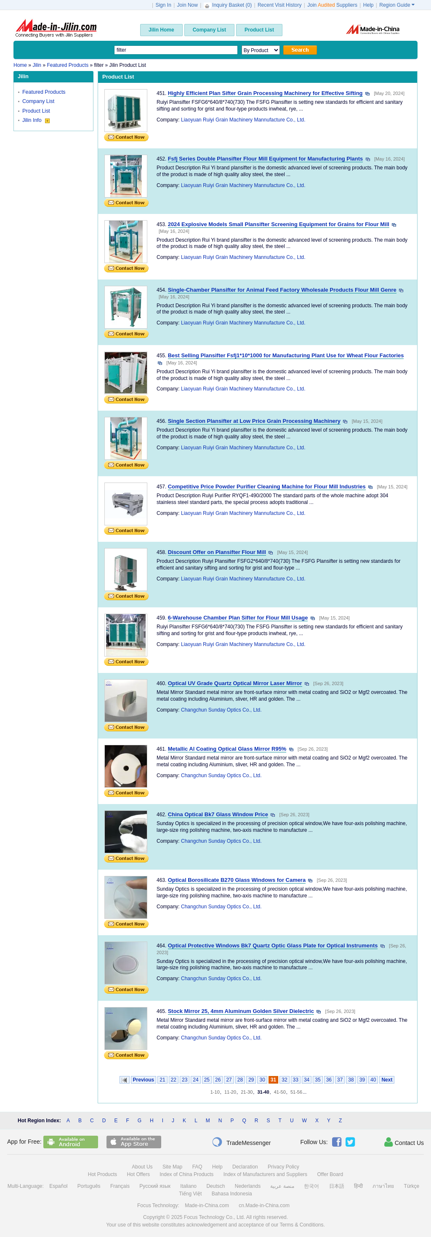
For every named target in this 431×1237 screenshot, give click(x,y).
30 (262, 1080)
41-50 (280, 1092)
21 (162, 1080)
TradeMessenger (241, 1142)
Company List (38, 101)
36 (329, 1080)
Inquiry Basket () (228, 5)
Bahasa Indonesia (232, 1194)
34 (306, 1080)
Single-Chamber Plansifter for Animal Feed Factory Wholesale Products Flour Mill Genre (282, 290)
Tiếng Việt (190, 1194)
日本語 (336, 1186)
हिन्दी (358, 1186)
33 (295, 1080)
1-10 (215, 1092)
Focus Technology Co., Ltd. (214, 1217)
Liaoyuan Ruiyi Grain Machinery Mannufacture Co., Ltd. (243, 120)
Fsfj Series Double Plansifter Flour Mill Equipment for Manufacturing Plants (265, 159)
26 (218, 1080)
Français (120, 1186)
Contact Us (404, 1142)
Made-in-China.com (207, 1205)
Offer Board (330, 1174)
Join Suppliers (332, 5)
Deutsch (215, 1186)
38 (351, 1080)
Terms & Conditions (301, 1225)
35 (317, 1080)
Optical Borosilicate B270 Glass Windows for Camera (237, 880)
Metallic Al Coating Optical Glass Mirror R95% (227, 749)
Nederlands (248, 1186)
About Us (142, 1167)
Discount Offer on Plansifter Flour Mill (217, 552)
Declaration (245, 1167)
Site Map (172, 1167)
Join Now (187, 5)
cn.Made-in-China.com (264, 1205)
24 (195, 1080)
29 (251, 1080)
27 (228, 1080)
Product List (36, 111)
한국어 (311, 1186)
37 (340, 1080)
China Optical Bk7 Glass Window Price (218, 814)
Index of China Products (186, 1174)
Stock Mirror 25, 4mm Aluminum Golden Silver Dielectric (241, 1011)
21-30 (247, 1092)
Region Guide (397, 5)
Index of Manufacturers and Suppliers (265, 1174)
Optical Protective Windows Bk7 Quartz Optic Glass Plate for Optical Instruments (273, 945)
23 (184, 1080)
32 (284, 1080)
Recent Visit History (279, 5)
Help (368, 5)
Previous (143, 1080)
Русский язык (154, 1186)
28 (240, 1080)
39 (362, 1080)
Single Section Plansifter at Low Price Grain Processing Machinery (254, 421)
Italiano (188, 1186)
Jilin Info (36, 120)
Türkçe (412, 1186)
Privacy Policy (283, 1167)
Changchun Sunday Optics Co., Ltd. (221, 710)
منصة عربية (282, 1186)
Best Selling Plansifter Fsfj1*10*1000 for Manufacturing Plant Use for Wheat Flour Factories (286, 355)
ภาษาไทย (383, 1186)
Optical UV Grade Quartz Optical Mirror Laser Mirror (235, 683)
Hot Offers (138, 1174)
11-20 (230, 1092)
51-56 (296, 1092)
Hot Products (102, 1174)
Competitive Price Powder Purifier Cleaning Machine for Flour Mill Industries (267, 486)
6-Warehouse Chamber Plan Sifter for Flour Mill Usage (238, 618)
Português (89, 1186)
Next (386, 1080)
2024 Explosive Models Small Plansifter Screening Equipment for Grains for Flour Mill (278, 224)
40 (373, 1080)
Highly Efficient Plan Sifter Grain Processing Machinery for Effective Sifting (265, 93)
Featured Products (44, 92)
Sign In (163, 5)
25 (207, 1080)
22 (173, 1080)
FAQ (197, 1167)
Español (58, 1186)
